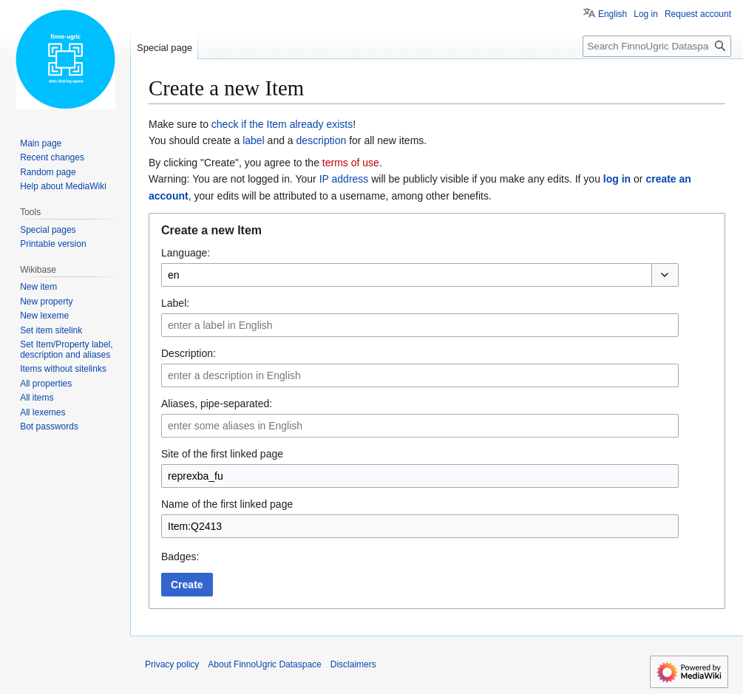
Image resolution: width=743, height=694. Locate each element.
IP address (344, 179)
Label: (175, 303)
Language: (185, 253)
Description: (188, 353)
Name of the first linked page (227, 504)
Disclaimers (353, 664)
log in (617, 179)
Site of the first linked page (222, 454)
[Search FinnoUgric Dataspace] (657, 46)
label (253, 140)
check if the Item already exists (282, 124)
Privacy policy (172, 664)
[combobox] (406, 275)
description (321, 140)
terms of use (350, 163)
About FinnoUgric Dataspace (264, 664)
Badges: (180, 556)
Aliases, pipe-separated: (216, 403)
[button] (665, 275)
